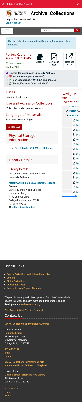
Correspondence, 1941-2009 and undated (34, 80)
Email (7, 352)
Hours (7, 356)
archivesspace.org (30, 304)
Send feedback (13, 22)
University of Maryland (16, 4)
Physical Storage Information (22, 137)
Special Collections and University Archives (32, 73)
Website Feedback (34, 310)
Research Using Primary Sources (24, 288)
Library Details (20, 159)
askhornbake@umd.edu (24, 207)
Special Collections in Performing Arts (24, 362)
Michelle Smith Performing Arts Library (24, 374)
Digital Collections (16, 281)
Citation (40, 58)
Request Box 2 (69, 60)
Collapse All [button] (14, 127)
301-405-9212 (11, 349)
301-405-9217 (11, 388)
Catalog (11, 277)
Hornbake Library (13, 333)
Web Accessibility (13, 310)
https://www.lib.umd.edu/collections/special (32, 183)
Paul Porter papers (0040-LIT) (28, 76)
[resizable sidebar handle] (71, 196)
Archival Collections (52, 13)
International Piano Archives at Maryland (25, 365)
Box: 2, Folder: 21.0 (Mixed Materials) (34, 148)
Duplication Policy (16, 284)
